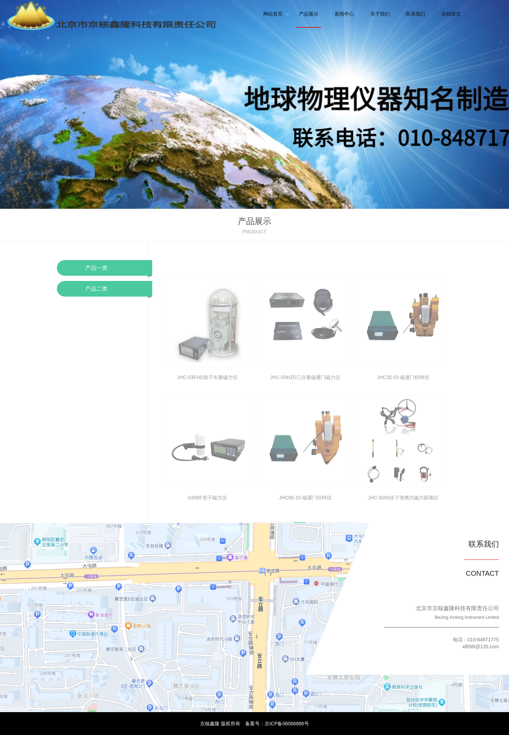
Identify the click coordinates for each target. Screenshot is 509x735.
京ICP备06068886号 (287, 723)
